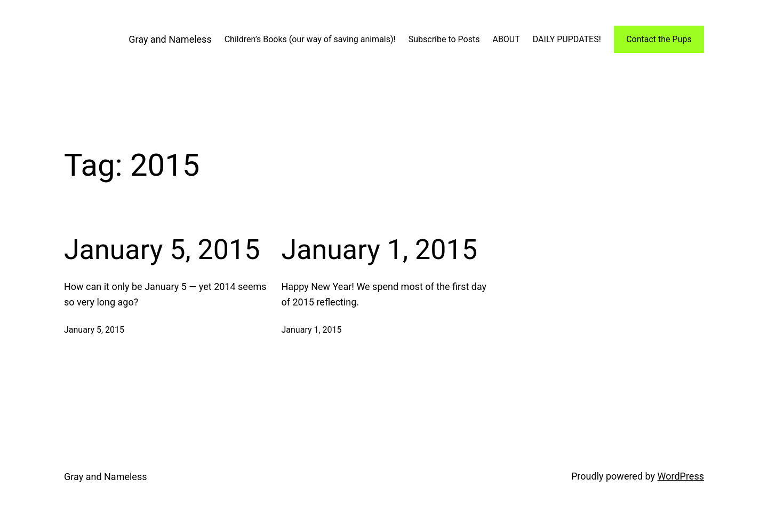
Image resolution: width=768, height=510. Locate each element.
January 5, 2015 (162, 249)
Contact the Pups (659, 39)
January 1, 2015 (379, 249)
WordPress (681, 476)
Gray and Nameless (170, 39)
